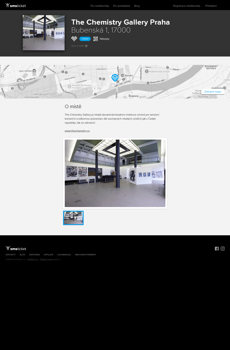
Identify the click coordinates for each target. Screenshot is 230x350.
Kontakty (11, 254)
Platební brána (46, 259)
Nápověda (34, 254)
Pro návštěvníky (100, 6)
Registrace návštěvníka (186, 6)
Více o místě (79, 45)
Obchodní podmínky (85, 254)
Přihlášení (211, 6)
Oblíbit (85, 38)
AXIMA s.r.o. (33, 259)
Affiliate (48, 254)
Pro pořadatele (121, 6)
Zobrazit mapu (213, 91)
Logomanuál (64, 254)
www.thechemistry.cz (77, 131)
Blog (137, 6)
